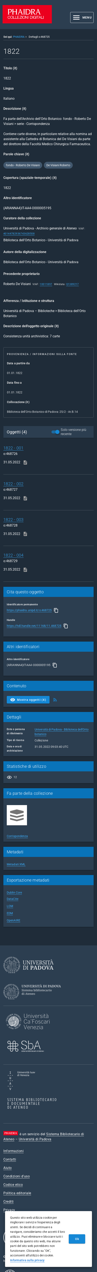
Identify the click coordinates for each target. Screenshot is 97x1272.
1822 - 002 (13, 483)
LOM (10, 906)
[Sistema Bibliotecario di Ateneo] (33, 1003)
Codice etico (13, 1185)
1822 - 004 (13, 555)
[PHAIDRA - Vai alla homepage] (27, 22)
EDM (10, 913)
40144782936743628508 (19, 233)
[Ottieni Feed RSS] (55, 700)
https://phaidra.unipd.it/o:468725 (29, 610)
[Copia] (56, 610)
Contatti (9, 1159)
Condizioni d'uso (16, 1176)
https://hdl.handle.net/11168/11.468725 (34, 625)
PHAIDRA (18, 36)
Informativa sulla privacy (27, 1260)
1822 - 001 (13, 447)
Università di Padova (35, 1139)
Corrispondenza (17, 836)
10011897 (46, 284)
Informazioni (13, 1151)
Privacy (9, 1210)
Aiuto (7, 1168)
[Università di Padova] (28, 976)
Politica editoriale (17, 1193)
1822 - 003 (13, 519)
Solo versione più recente (73, 432)
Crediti (8, 1202)
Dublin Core (14, 892)
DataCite (12, 899)
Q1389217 (72, 284)
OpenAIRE (13, 920)
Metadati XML (16, 864)
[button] (82, 17)
